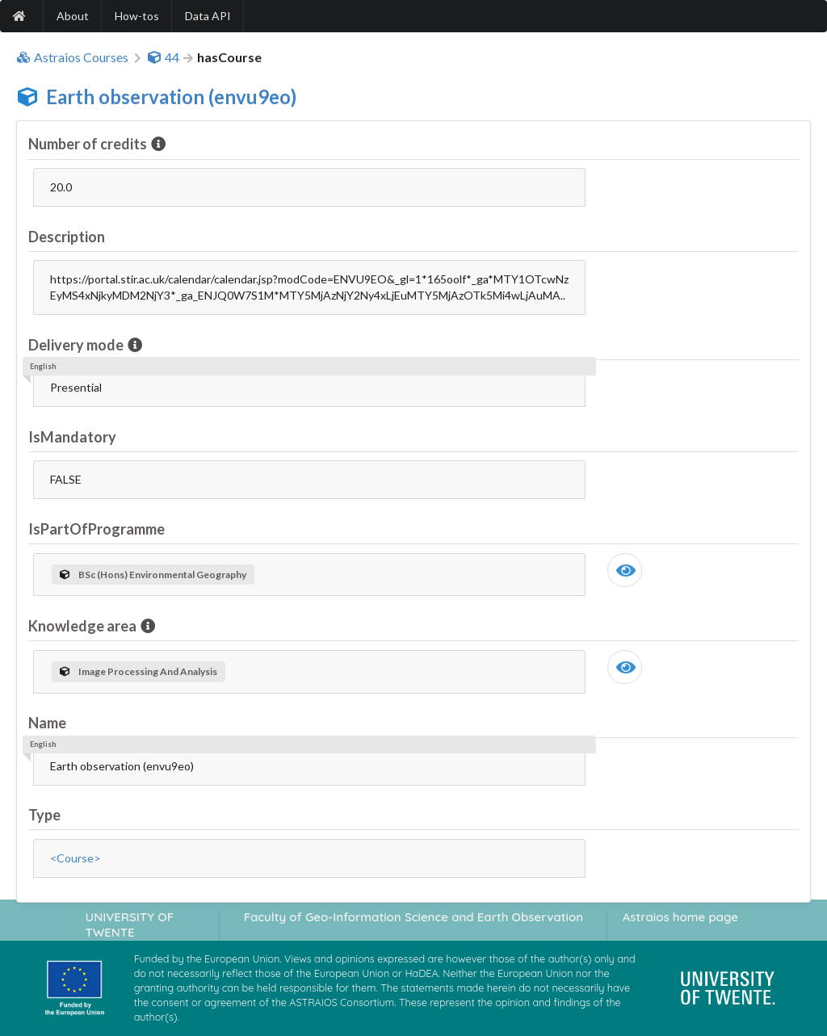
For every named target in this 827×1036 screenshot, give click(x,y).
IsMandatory (72, 437)
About (73, 16)
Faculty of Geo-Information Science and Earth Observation (413, 917)
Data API (208, 16)
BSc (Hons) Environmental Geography (153, 574)
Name (47, 723)
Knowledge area (83, 626)
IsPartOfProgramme (96, 529)
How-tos (137, 16)
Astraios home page (680, 917)
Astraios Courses (72, 57)
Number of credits (88, 144)
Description (66, 236)
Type (44, 815)
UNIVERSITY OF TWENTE (130, 924)
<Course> (75, 858)
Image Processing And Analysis (138, 671)
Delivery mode (77, 345)
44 (163, 57)
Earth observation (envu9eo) (171, 96)
